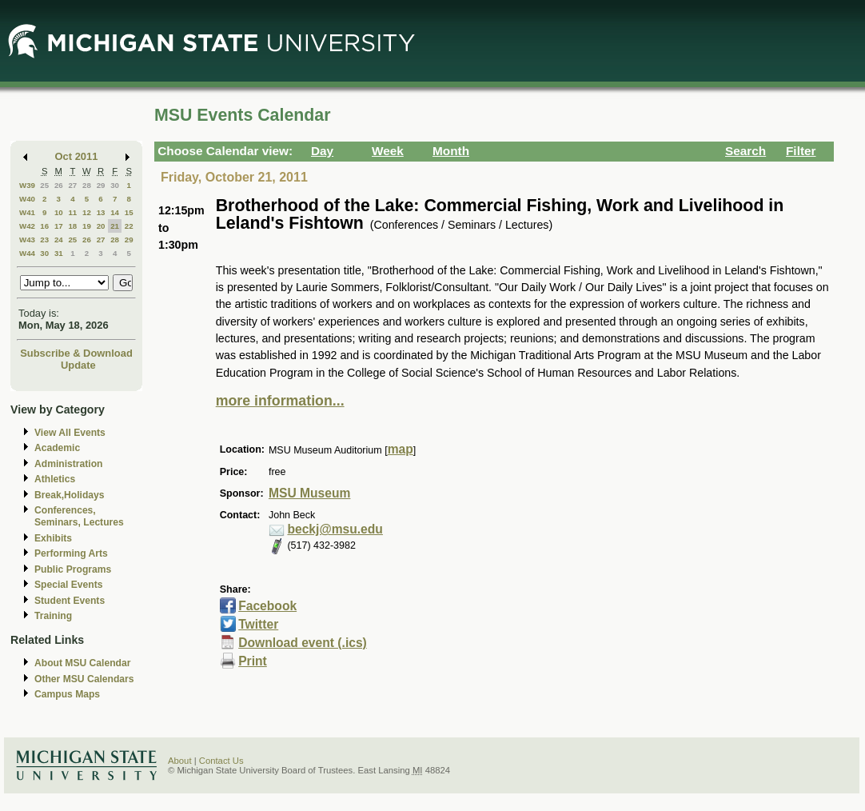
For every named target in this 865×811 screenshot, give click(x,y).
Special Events (68, 584)
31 (58, 253)
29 (101, 185)
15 (129, 212)
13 (101, 212)
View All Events (70, 432)
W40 (27, 198)
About (180, 760)
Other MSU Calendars (84, 679)
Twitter (258, 624)
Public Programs (72, 569)
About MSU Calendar (82, 663)
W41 (27, 212)
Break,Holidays (69, 495)
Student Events (69, 600)
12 (86, 212)
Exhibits (53, 538)
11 (72, 212)
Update (78, 365)
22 (129, 226)
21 (114, 226)
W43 (27, 239)
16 (44, 226)
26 (58, 185)
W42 (27, 226)
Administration (68, 463)
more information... (280, 401)
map (400, 449)
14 (114, 212)
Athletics (54, 479)
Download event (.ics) (302, 642)
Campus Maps (67, 694)
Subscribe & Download (76, 353)
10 (58, 212)
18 (72, 226)
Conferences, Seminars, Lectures (79, 516)
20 (101, 226)
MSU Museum (309, 493)
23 (44, 239)
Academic (57, 447)
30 (114, 185)
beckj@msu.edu (334, 529)
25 (44, 185)
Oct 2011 (76, 156)
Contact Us (221, 760)
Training (53, 615)
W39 (27, 185)
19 (86, 226)
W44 (27, 253)
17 (58, 226)
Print (252, 661)
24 (58, 239)
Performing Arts (71, 553)
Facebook (267, 606)
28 (86, 185)
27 (72, 185)
